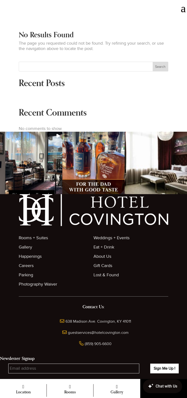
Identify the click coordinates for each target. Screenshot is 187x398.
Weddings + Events (112, 237)
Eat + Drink (104, 247)
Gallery (25, 247)
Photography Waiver (38, 284)
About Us (102, 256)
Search (160, 67)
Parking (26, 275)
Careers (26, 265)
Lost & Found (106, 275)
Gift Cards (103, 265)
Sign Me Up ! (164, 368)
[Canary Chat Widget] (155, 386)
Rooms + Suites (33, 237)
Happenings (30, 256)
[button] (31, 163)
